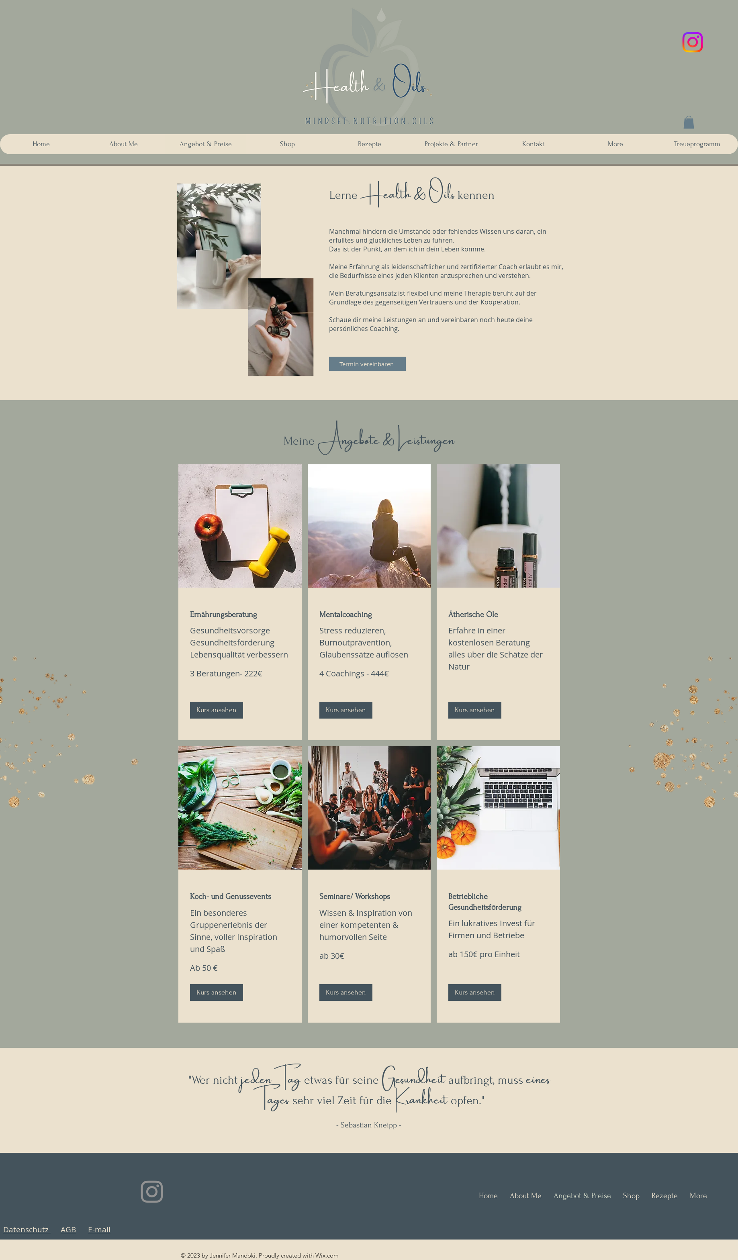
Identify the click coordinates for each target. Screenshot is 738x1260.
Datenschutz (27, 1229)
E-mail (99, 1229)
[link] (240, 614)
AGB (68, 1229)
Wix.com (327, 1255)
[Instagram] (692, 42)
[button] (688, 122)
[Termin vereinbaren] (367, 364)
